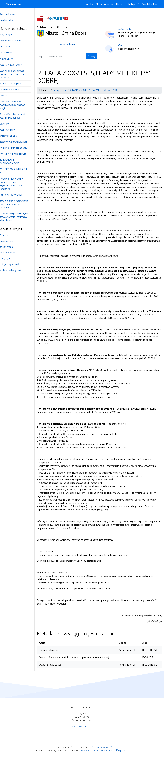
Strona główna (13, 4)
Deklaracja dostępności (15, 270)
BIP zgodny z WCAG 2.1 (101, 750)
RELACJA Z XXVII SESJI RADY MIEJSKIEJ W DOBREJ (98, 90)
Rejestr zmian (10, 246)
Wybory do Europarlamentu (18, 147)
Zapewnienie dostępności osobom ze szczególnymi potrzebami (16, 74)
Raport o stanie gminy (15, 83)
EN (91, 4)
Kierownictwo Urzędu (14, 40)
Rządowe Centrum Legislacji (18, 141)
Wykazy (8, 95)
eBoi (122, 45)
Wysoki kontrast (150, 4)
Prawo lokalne (11, 58)
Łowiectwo (9, 123)
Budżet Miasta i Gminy (15, 64)
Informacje (9, 46)
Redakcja (8, 234)
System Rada (10, 52)
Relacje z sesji (64, 90)
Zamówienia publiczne (112, 4)
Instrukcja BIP (132, 4)
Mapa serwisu (10, 240)
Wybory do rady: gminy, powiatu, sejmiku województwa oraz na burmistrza (16, 183)
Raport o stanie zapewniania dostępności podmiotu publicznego (18, 204)
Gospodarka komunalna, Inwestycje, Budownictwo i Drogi (17, 105)
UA (86, 4)
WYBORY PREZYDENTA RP (18, 153)
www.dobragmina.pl (82, 729)
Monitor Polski (11, 20)
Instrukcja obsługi (12, 252)
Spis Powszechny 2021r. (15, 194)
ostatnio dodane (71, 43)
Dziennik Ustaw (11, 14)
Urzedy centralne (12, 135)
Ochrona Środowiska (14, 89)
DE (97, 4)
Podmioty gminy (12, 129)
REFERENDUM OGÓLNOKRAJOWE (13, 161)
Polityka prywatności (14, 264)
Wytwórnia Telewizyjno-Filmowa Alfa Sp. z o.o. (104, 753)
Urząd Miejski (10, 34)
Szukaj (93, 56)
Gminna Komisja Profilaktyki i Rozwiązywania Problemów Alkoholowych (18, 217)
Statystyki (9, 258)
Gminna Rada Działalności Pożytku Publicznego (16, 116)
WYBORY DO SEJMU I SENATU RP (19, 171)
